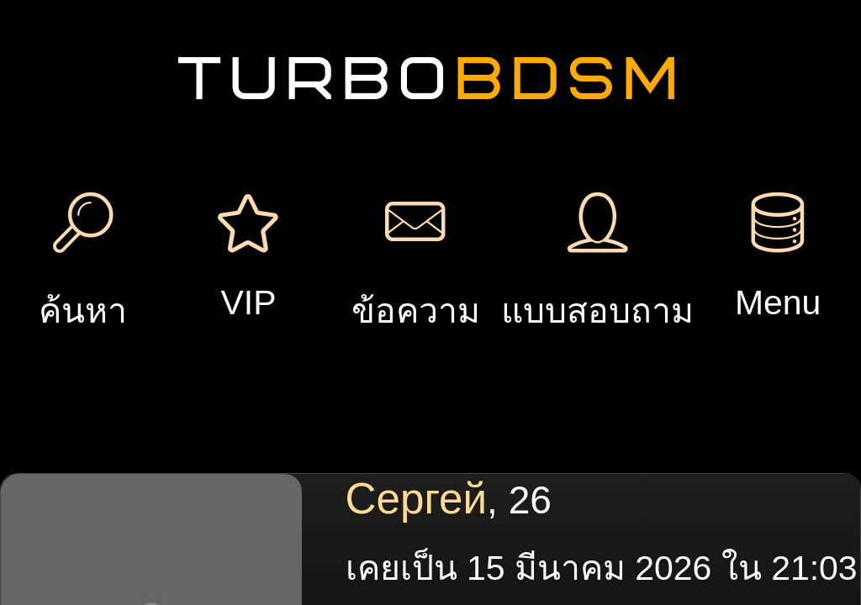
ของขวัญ (409, 213)
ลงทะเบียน (166, 61)
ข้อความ (295, 213)
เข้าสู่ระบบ (167, 113)
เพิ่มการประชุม (660, 95)
